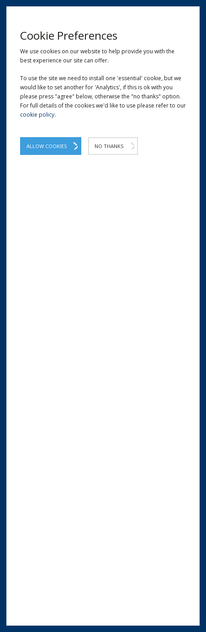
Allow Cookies (46, 146)
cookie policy (37, 114)
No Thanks (109, 146)
